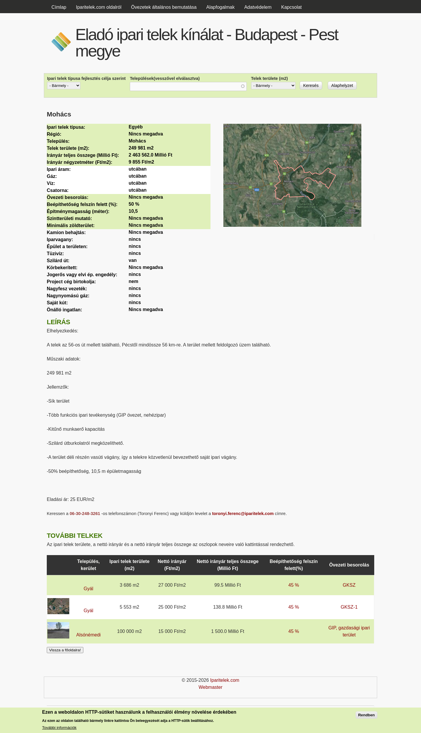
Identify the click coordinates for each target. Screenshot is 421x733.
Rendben (366, 715)
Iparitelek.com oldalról (99, 7)
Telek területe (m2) (269, 78)
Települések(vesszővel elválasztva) (165, 78)
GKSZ (349, 585)
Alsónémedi (88, 634)
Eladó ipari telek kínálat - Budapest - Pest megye (206, 42)
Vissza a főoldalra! (65, 650)
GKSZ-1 (349, 607)
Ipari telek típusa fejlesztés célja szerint (86, 78)
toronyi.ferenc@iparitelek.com (243, 513)
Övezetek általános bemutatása (163, 7)
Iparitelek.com (224, 680)
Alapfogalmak (220, 7)
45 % (293, 585)
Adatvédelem (257, 7)
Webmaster (210, 687)
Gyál (88, 588)
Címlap (58, 7)
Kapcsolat (291, 7)
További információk (59, 728)
